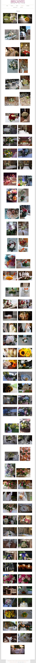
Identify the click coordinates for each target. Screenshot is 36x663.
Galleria (22, 5)
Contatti (21, 7)
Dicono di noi (15, 7)
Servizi (17, 5)
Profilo (12, 5)
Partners (27, 5)
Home (7, 5)
